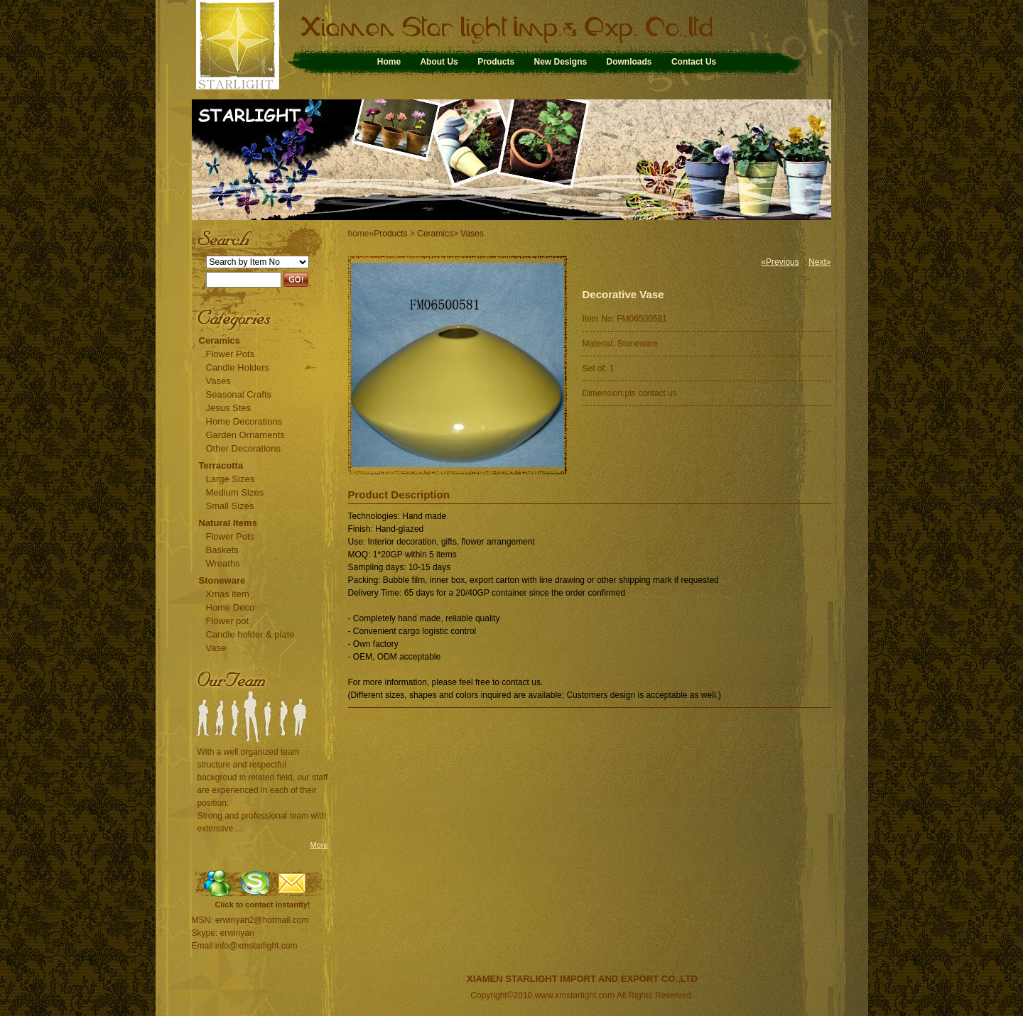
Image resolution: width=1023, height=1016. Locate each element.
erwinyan (237, 933)
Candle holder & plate (250, 634)
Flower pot (227, 621)
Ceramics (220, 340)
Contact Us (693, 62)
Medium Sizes (235, 492)
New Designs (560, 62)
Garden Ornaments (245, 435)
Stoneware (222, 580)
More (319, 845)
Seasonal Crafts (239, 394)
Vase (216, 648)
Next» (819, 262)
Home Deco (230, 607)
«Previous (780, 262)
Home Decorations (244, 421)
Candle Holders (238, 367)
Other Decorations (243, 448)
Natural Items (228, 523)
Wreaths (223, 563)
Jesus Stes (228, 408)
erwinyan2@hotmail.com (262, 920)
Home (389, 62)
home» (361, 234)
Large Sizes (230, 479)
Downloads (629, 62)
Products (495, 62)
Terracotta (221, 465)
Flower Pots (230, 354)
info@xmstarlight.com (256, 946)
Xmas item (227, 594)
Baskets (222, 550)
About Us (439, 62)
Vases (218, 381)
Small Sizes (230, 506)
